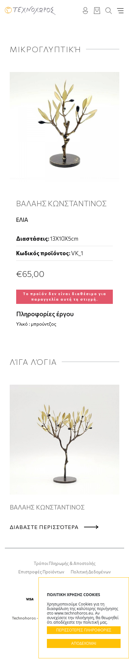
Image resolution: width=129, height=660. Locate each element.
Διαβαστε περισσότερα (44, 527)
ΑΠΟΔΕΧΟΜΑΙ (83, 643)
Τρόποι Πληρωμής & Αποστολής (65, 563)
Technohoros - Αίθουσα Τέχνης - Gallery (30, 10)
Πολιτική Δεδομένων (91, 571)
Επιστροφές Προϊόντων (41, 571)
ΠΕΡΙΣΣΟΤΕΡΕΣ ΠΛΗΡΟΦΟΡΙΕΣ (83, 630)
